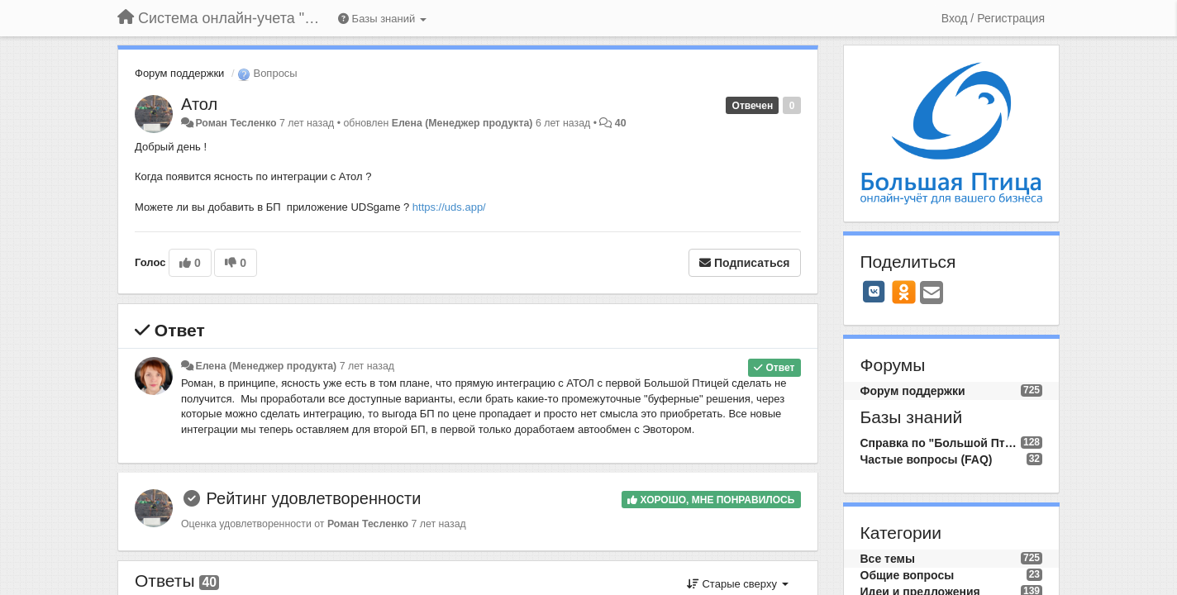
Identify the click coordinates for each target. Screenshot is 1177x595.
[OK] (904, 291)
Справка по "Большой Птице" (940, 443)
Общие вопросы (907, 575)
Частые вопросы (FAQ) (926, 459)
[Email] (931, 293)
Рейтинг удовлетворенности (314, 498)
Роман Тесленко (235, 123)
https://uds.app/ (449, 207)
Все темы (887, 558)
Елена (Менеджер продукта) (462, 123)
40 (621, 123)
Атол (199, 104)
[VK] (874, 291)
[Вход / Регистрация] (993, 18)
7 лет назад (367, 366)
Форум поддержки (179, 73)
